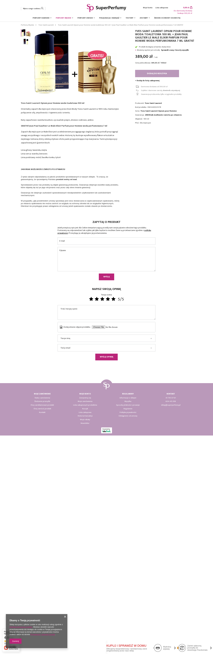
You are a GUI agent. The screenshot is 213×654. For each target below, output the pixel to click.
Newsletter (85, 642)
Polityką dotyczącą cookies (21, 627)
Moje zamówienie (42, 612)
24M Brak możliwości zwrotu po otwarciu (163, 115)
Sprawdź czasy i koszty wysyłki (175, 50)
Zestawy (144, 18)
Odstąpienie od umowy (128, 634)
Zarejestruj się (85, 616)
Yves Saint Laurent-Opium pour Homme (159, 111)
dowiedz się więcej (171, 90)
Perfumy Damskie (41, 18)
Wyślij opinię (106, 575)
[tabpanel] (64, 398)
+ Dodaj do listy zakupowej (147, 80)
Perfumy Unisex (85, 18)
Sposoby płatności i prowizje (128, 623)
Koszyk (85, 627)
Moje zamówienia (85, 620)
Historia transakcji (85, 634)
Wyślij (106, 495)
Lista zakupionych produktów (85, 623)
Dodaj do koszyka (157, 73)
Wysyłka (127, 620)
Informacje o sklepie (128, 616)
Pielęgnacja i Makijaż (109, 18)
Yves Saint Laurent (46, 25)
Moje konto (148, 7)
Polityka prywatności (128, 631)
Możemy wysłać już (145, 50)
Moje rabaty (85, 638)
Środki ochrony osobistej (167, 18)
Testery (129, 18)
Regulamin (128, 627)
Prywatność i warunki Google (42, 634)
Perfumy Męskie (63, 18)
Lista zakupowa (161, 7)
